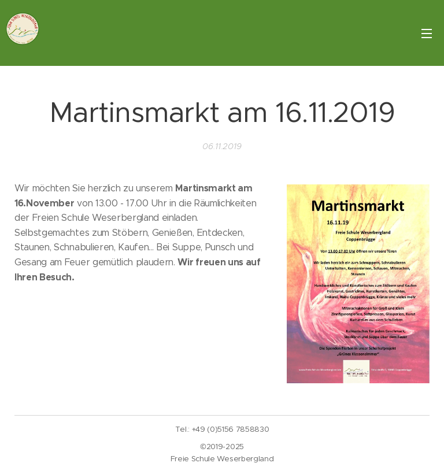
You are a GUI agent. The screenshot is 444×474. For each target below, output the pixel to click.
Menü (426, 33)
